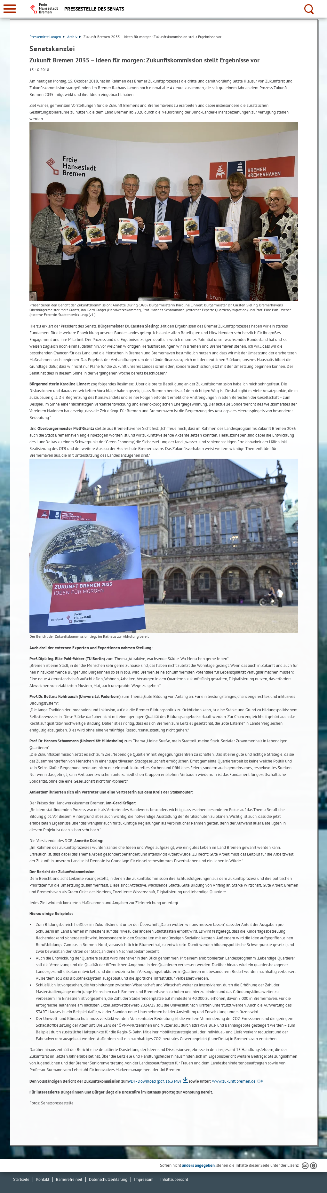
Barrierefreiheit (69, 1179)
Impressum (144, 1179)
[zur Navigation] (9, 9)
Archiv (74, 36)
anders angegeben (198, 1165)
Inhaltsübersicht (174, 1179)
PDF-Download (155, 1081)
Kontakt (42, 1179)
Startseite (21, 1179)
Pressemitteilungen (47, 36)
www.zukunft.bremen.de (234, 1081)
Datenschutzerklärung (108, 1179)
